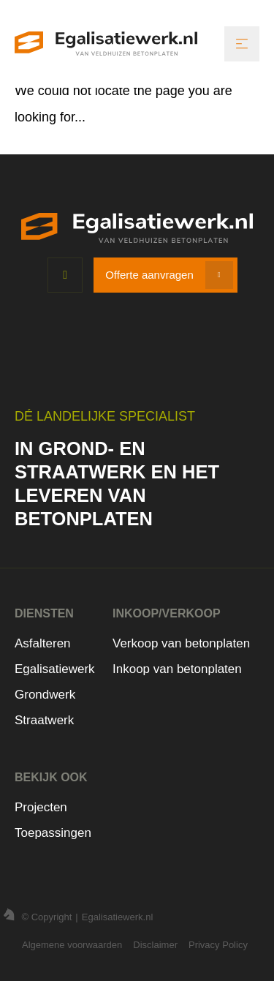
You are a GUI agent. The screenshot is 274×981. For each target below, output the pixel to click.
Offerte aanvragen (149, 274)
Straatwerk (44, 720)
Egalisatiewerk (55, 669)
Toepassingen (53, 833)
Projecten (41, 807)
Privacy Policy (218, 944)
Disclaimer (155, 944)
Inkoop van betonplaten (177, 669)
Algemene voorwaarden (72, 944)
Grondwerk (45, 695)
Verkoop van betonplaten (181, 643)
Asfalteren (43, 643)
